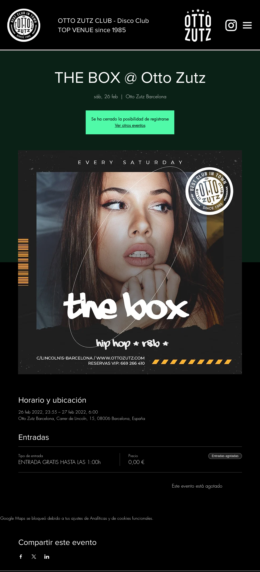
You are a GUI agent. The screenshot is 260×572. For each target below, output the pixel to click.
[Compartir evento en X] (33, 556)
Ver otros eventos (130, 125)
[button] (247, 25)
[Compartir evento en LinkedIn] (46, 556)
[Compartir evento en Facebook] (20, 556)
